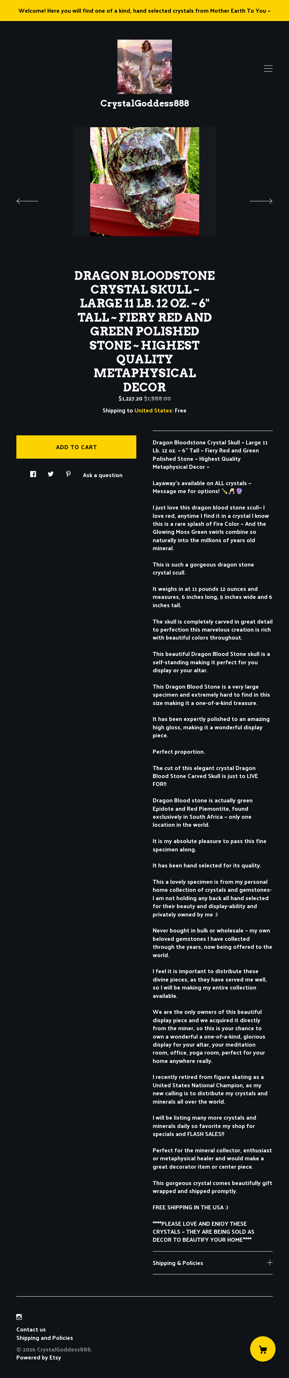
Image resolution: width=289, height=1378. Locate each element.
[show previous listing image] (34, 199)
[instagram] (19, 1316)
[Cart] (263, 1349)
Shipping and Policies (44, 1337)
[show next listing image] (254, 199)
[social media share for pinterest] (68, 472)
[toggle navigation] (268, 68)
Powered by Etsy (38, 1357)
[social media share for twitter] (51, 472)
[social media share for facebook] (33, 472)
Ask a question (103, 474)
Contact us (31, 1329)
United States (153, 410)
